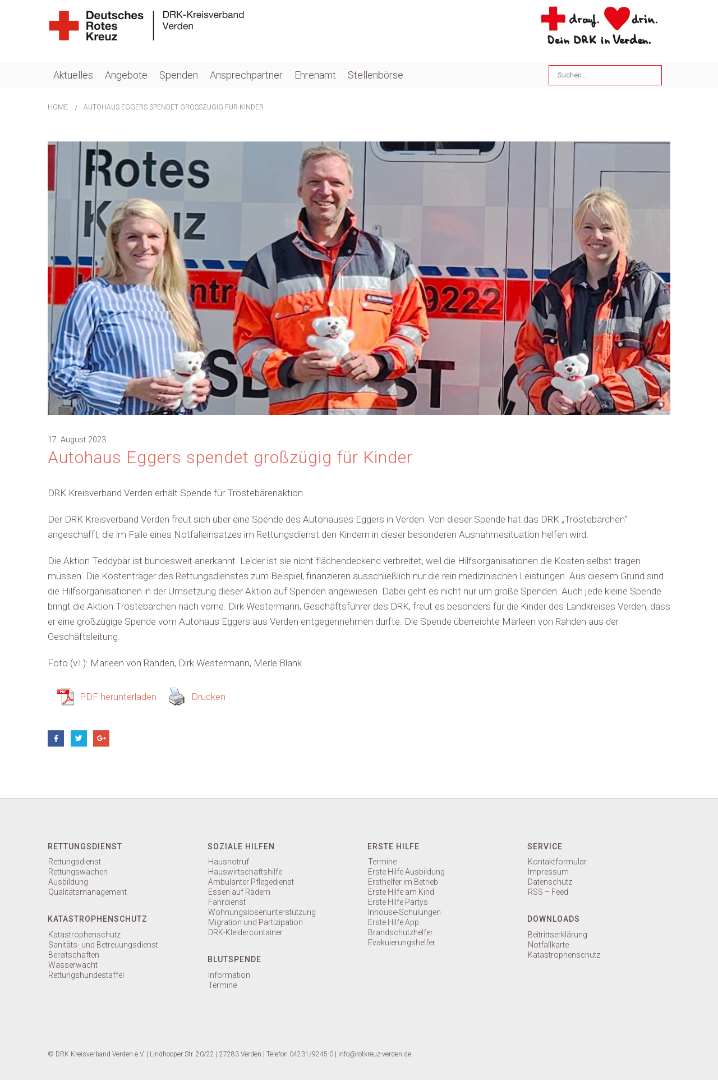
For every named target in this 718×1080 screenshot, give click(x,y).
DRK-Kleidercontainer (245, 932)
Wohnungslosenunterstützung (262, 912)
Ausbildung (68, 881)
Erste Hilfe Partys (398, 902)
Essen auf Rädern (239, 891)
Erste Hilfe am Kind (401, 891)
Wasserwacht (73, 964)
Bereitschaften (73, 954)
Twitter (79, 738)
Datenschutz (550, 881)
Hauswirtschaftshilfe (245, 871)
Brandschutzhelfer (400, 932)
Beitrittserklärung (557, 934)
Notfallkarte (548, 944)
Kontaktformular (557, 861)
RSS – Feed (548, 891)
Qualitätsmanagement (87, 891)
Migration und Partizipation (255, 922)
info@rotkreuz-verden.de (374, 1054)
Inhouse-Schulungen (404, 912)
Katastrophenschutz (84, 934)
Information (229, 975)
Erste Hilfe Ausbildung (406, 871)
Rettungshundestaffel (86, 975)
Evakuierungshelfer (401, 942)
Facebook (56, 738)
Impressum (548, 871)
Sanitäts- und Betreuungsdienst (103, 944)
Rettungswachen (78, 871)
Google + (101, 738)
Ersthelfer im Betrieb (403, 881)
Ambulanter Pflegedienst (251, 881)
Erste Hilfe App (393, 922)
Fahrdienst (227, 902)
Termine (222, 985)
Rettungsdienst (74, 861)
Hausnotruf (228, 861)
